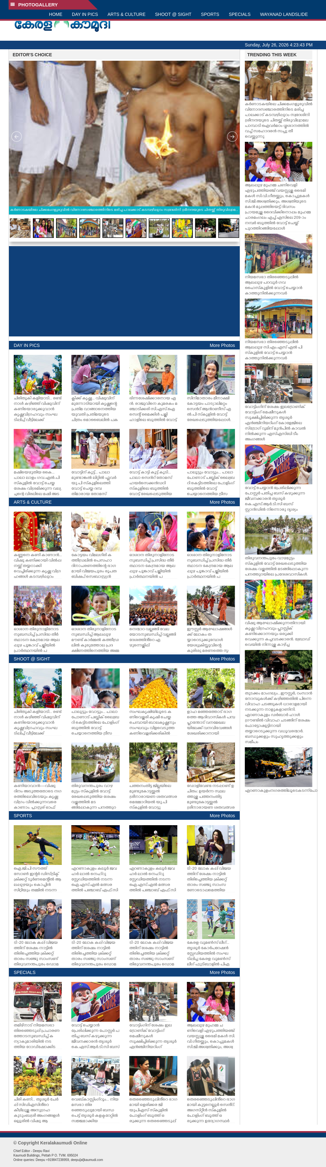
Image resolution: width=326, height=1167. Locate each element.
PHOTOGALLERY (34, 4)
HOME (55, 14)
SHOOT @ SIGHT (173, 14)
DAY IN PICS (85, 14)
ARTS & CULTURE (126, 14)
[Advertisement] (124, 291)
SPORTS (210, 14)
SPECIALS (240, 14)
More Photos (222, 345)
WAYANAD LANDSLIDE (284, 14)
